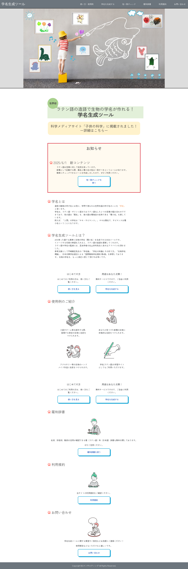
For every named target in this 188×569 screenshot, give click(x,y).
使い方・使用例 (87, 4)
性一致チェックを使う (94, 181)
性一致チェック (129, 4)
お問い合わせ (180, 4)
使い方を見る (73, 289)
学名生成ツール (13, 4)
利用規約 (162, 4)
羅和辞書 (147, 4)
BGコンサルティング (90, 565)
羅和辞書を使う (94, 452)
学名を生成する (108, 4)
